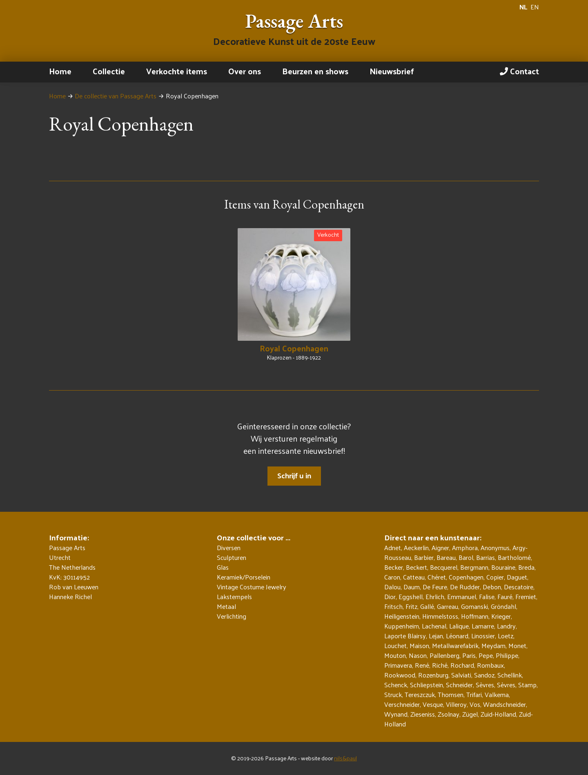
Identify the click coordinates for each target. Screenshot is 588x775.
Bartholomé (514, 557)
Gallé (427, 606)
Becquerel (443, 567)
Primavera (398, 665)
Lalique (459, 626)
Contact (519, 71)
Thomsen (450, 694)
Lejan (436, 636)
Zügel (470, 714)
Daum (411, 587)
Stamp (527, 685)
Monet (517, 645)
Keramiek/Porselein (243, 577)
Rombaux (490, 665)
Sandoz (484, 675)
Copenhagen (466, 577)
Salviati (461, 675)
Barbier (424, 557)
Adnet (392, 547)
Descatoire (518, 587)
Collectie (109, 71)
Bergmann (474, 567)
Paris (469, 655)
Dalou (392, 587)
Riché (440, 665)
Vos (475, 704)
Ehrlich (434, 596)
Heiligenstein (401, 616)
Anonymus (495, 547)
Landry (506, 626)
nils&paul (345, 758)
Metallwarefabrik (455, 645)
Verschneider (402, 704)
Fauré (504, 596)
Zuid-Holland (498, 714)
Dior (390, 596)
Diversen (229, 548)
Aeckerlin (416, 547)
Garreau (447, 606)
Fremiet (525, 596)
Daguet (517, 577)
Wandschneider (504, 704)
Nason (418, 655)
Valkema (497, 694)
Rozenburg (433, 675)
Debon (492, 587)
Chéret (437, 577)
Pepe (486, 655)
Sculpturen (231, 557)
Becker (393, 567)
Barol (466, 557)
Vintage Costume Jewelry (251, 587)
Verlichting (231, 616)
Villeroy (456, 704)
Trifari (474, 694)
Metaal (226, 606)
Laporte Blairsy (405, 636)
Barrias (485, 557)
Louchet (395, 645)
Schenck (395, 685)
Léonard (457, 636)
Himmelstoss (440, 616)
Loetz (505, 636)
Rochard (462, 665)
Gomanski (474, 606)
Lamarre (483, 626)
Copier (495, 577)
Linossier (483, 636)
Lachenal (434, 626)
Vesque (433, 704)
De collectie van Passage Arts (115, 96)
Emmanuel (461, 596)
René (422, 665)
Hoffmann (474, 616)
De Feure (435, 587)
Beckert (416, 567)
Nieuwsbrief (392, 71)
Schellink (509, 675)
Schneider (459, 685)
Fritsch (393, 606)
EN (534, 7)
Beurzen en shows (315, 71)
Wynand (396, 714)
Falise (486, 596)
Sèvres (485, 685)
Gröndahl (503, 606)
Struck (393, 694)
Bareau (446, 557)
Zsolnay (448, 714)
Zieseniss (422, 714)
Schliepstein (426, 685)
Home (60, 71)
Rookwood (399, 675)
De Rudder (465, 587)
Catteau (414, 577)
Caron (392, 577)
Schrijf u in (294, 475)
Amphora (465, 547)
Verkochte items (176, 71)
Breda (526, 567)
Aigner (440, 547)
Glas (223, 567)
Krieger (501, 616)
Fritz (411, 606)
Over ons (244, 71)
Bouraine (503, 567)
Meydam (493, 645)
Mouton (395, 655)
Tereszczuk (420, 694)
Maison (419, 645)
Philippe (507, 655)
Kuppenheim (401, 626)
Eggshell (411, 596)
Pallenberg (444, 655)
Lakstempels (234, 597)
